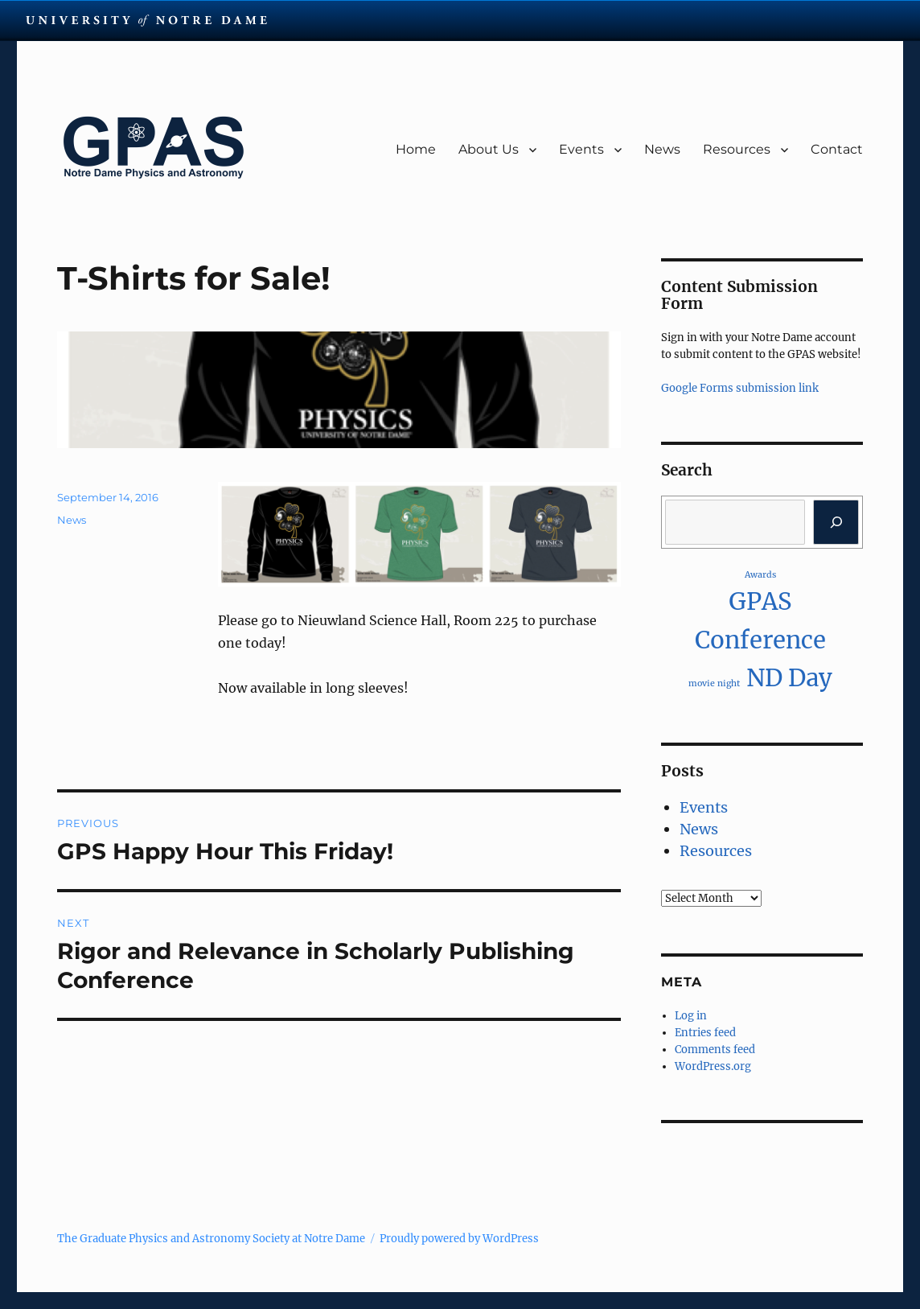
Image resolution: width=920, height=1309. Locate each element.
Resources (736, 149)
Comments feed (715, 1049)
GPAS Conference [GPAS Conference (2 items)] (760, 620)
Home (416, 149)
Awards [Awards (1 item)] (760, 575)
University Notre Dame (147, 20)
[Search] (835, 522)
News (662, 149)
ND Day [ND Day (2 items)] (789, 678)
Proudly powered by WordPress (459, 1238)
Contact (837, 149)
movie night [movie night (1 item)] (714, 683)
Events (581, 149)
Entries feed (705, 1032)
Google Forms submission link (740, 388)
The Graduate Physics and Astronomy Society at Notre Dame (211, 1238)
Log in (691, 1016)
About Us (488, 149)
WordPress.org (713, 1066)
